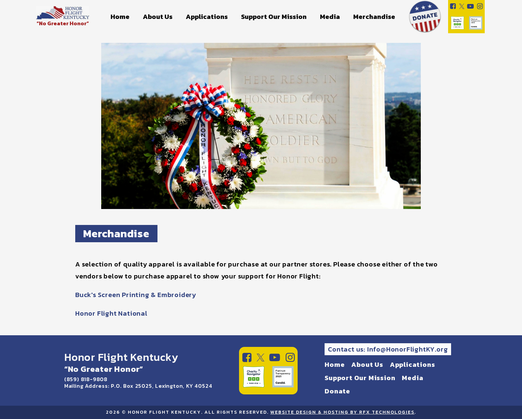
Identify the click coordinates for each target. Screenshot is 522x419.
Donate (337, 391)
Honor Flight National (111, 313)
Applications (207, 17)
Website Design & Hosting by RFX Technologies (342, 412)
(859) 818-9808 (86, 379)
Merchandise (374, 17)
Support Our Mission (274, 17)
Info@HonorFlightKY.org (407, 349)
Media (330, 17)
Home (120, 17)
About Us (157, 17)
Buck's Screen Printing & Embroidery (135, 295)
